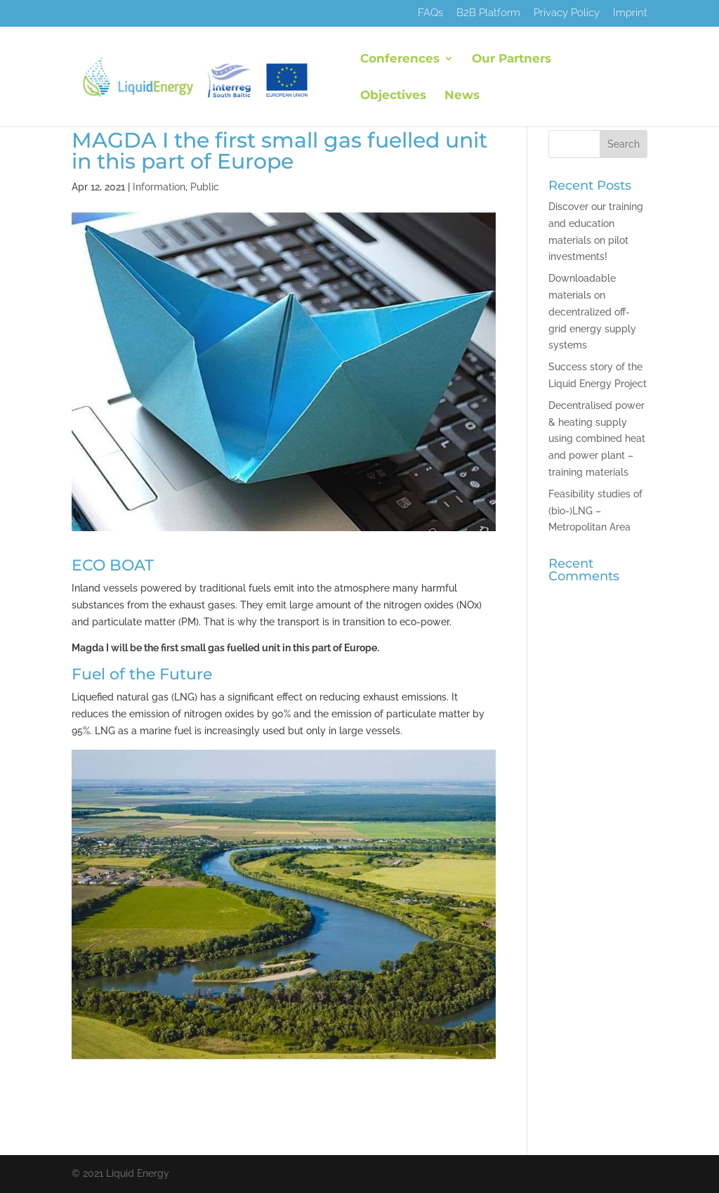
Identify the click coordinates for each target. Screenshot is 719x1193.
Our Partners (511, 59)
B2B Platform (488, 13)
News (462, 96)
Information (159, 187)
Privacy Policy (567, 13)
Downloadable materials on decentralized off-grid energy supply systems (592, 312)
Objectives (393, 96)
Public (204, 187)
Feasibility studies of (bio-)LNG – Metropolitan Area (595, 510)
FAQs (430, 13)
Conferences (400, 59)
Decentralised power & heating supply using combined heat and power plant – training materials (596, 439)
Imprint (630, 13)
